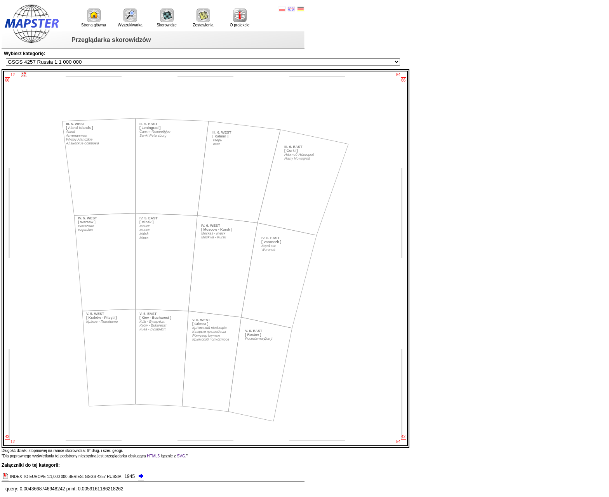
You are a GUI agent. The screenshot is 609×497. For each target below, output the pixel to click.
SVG (181, 456)
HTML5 (153, 456)
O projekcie (240, 18)
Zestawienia (203, 18)
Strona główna (93, 18)
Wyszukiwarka (130, 18)
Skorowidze (167, 18)
